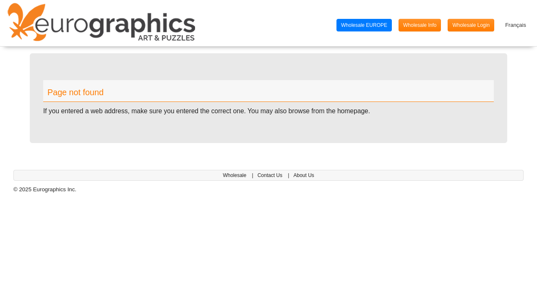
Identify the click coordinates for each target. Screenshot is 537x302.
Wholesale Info (419, 25)
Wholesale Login (471, 25)
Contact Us (271, 175)
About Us (303, 175)
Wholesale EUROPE (364, 25)
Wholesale (235, 175)
